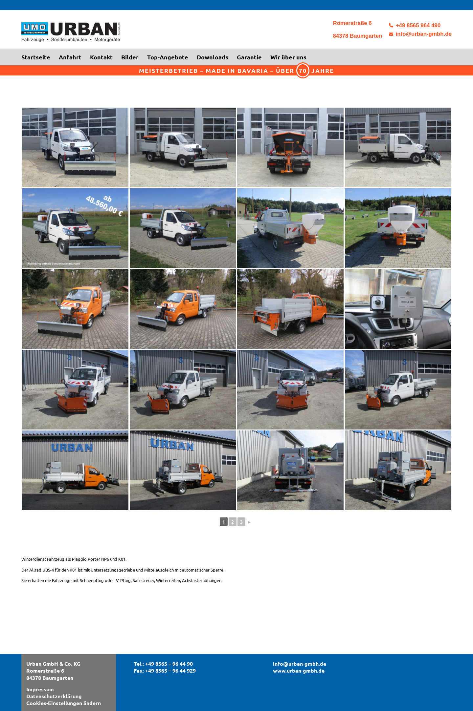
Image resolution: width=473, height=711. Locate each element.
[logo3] (103, 34)
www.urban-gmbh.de (299, 670)
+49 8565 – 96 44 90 (169, 663)
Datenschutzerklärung (54, 696)
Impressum (40, 689)
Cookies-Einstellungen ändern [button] (63, 703)
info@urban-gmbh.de (424, 34)
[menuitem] (38, 57)
